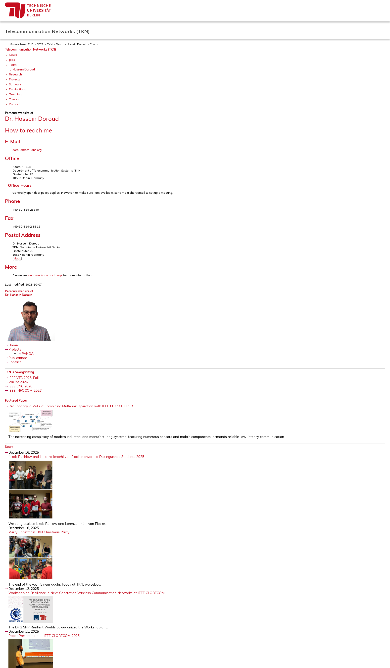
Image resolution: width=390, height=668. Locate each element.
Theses (14, 99)
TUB (30, 44)
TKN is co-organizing (19, 372)
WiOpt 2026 (18, 382)
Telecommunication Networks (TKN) (30, 49)
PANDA (28, 353)
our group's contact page (45, 275)
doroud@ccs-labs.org (27, 150)
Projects (14, 79)
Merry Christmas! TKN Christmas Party (38, 532)
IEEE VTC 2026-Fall (23, 377)
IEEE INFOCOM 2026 (25, 390)
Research (15, 74)
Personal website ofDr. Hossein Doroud (19, 293)
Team (59, 44)
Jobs (12, 59)
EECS (40, 44)
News (13, 55)
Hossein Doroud (76, 44)
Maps (17, 258)
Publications (17, 89)
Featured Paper (16, 400)
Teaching (15, 94)
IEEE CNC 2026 (20, 386)
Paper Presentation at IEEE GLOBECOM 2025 (44, 635)
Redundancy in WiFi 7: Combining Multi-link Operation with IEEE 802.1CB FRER (70, 406)
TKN (49, 44)
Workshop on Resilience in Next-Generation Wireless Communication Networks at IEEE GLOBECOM (86, 593)
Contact (14, 104)
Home (13, 345)
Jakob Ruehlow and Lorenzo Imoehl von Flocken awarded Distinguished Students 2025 (76, 456)
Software (15, 84)
